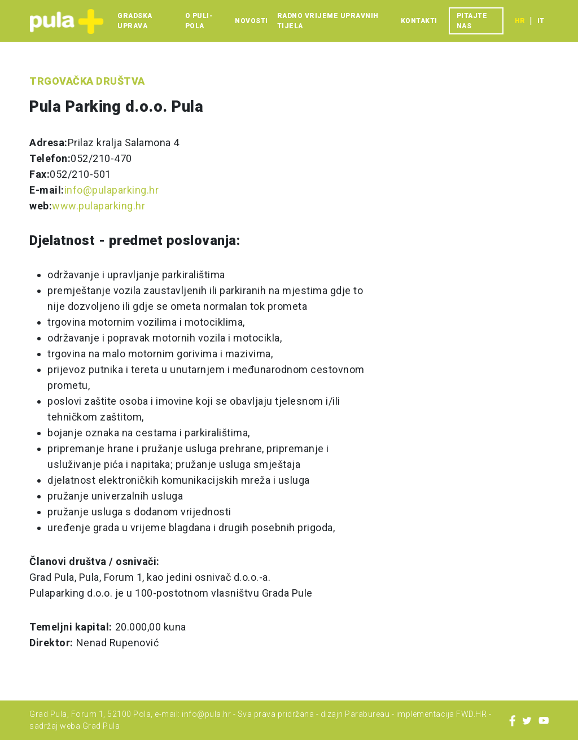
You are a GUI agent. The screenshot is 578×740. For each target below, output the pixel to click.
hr (520, 21)
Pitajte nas (472, 21)
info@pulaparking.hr (111, 190)
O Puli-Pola (199, 21)
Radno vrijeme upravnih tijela (328, 21)
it (540, 21)
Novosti (251, 21)
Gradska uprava (134, 21)
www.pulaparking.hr (98, 206)
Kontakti (419, 21)
